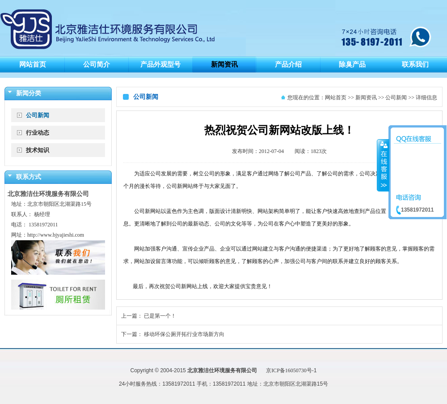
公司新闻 (37, 115)
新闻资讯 (366, 97)
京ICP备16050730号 (289, 370)
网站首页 (335, 97)
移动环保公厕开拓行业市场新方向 (184, 334)
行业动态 (37, 132)
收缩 (383, 165)
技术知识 (37, 150)
